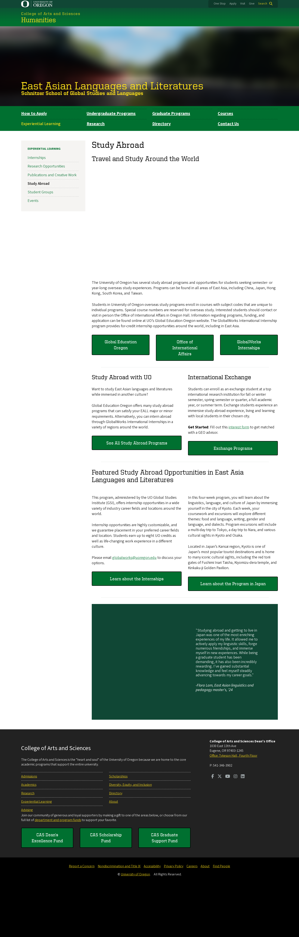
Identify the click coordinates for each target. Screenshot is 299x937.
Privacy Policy (173, 917)
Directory (161, 124)
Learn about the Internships (137, 629)
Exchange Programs (233, 448)
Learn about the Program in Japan (233, 634)
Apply (232, 3)
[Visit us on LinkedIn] (242, 827)
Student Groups (40, 192)
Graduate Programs (171, 114)
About (113, 852)
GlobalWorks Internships (249, 344)
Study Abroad (38, 183)
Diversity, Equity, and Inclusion (130, 835)
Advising (27, 860)
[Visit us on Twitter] (220, 827)
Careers (192, 917)
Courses (225, 114)
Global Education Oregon (121, 344)
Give (252, 3)
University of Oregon (135, 924)
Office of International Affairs (184, 347)
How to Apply (34, 114)
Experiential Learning (41, 124)
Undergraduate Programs (111, 114)
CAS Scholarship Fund (106, 888)
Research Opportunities (46, 166)
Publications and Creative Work (52, 175)
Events (33, 200)
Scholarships (118, 827)
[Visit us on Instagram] (235, 827)
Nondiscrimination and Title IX (119, 917)
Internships (37, 157)
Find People (221, 917)
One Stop (220, 3)
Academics (28, 835)
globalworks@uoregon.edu (134, 608)
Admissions (29, 827)
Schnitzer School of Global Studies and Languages (82, 93)
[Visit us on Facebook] (213, 827)
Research (96, 124)
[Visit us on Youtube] (228, 827)
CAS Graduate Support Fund (164, 888)
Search (262, 3)
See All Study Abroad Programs (136, 442)
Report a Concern (82, 917)
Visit (242, 3)
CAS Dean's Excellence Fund (47, 888)
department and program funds (58, 870)
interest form (239, 427)
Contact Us (228, 124)
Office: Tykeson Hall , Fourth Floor (233, 806)
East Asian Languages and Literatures (112, 85)
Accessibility (152, 917)
